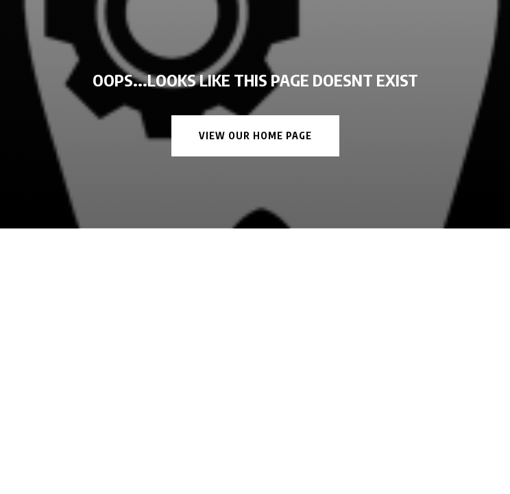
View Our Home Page (255, 135)
